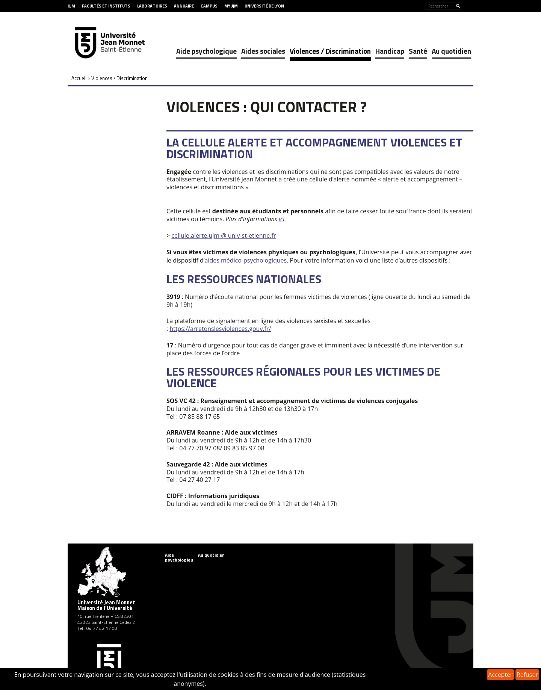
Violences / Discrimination (330, 50)
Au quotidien (451, 50)
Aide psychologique (206, 50)
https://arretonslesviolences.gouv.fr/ (220, 329)
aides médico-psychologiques (246, 260)
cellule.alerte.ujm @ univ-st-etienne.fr (223, 235)
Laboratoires (152, 6)
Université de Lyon (264, 6)
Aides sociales (263, 50)
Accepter (500, 674)
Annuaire (184, 6)
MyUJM (231, 6)
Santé (418, 50)
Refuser (527, 674)
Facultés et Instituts (106, 6)
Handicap (389, 50)
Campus (209, 6)
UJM (71, 6)
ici (281, 219)
